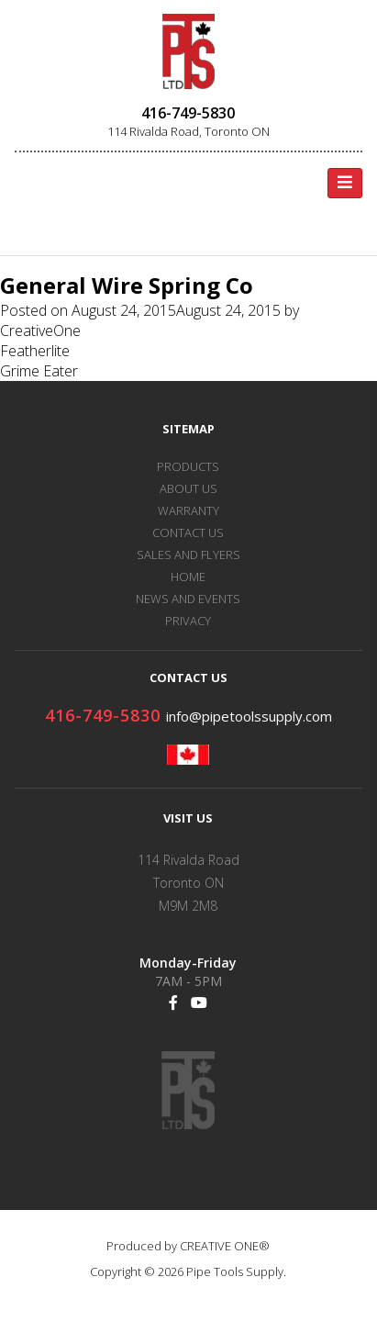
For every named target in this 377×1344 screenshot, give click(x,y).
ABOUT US (188, 488)
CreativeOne (40, 330)
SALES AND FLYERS (188, 554)
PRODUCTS (188, 466)
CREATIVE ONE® (225, 1246)
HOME (188, 576)
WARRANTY (188, 510)
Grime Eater (39, 371)
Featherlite (35, 351)
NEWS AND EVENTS (188, 598)
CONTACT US (188, 532)
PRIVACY (188, 620)
